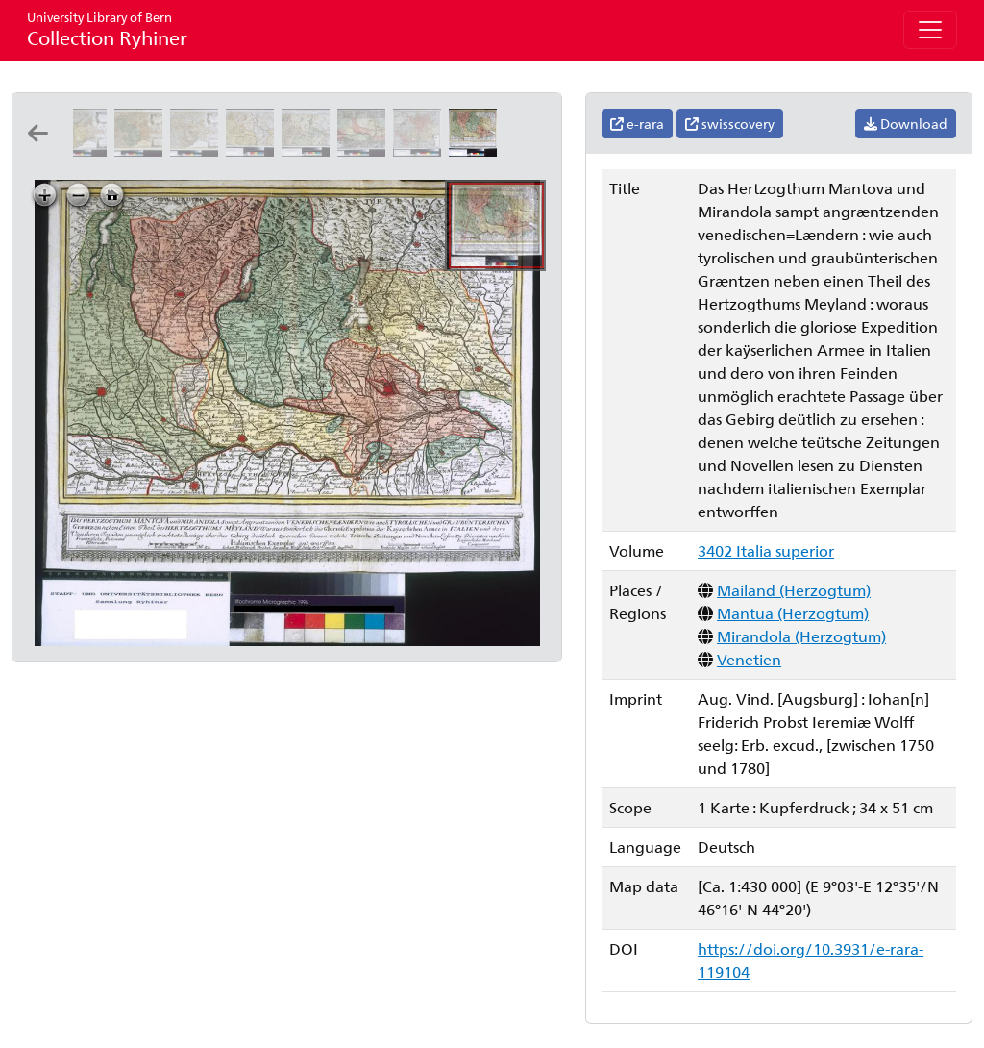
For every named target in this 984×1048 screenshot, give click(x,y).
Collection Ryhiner (107, 29)
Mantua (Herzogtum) (793, 613)
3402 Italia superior (766, 550)
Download (905, 123)
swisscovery (730, 123)
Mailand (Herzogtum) (794, 590)
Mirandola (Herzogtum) (801, 636)
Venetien (749, 659)
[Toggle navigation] (930, 30)
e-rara (637, 123)
